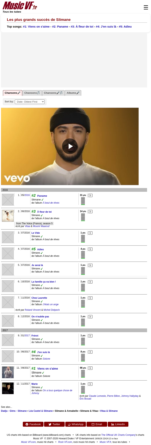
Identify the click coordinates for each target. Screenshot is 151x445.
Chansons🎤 (12, 92)
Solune (46, 358)
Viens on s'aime (47, 368)
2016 (27, 195)
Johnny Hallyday (129, 396)
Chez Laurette (39, 298)
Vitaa (27, 226)
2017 (27, 335)
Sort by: (9, 101)
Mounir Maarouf (41, 226)
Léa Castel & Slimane (41, 411)
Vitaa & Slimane (109, 411)
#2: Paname (60, 26)
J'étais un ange (51, 304)
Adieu (40, 249)
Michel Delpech (52, 310)
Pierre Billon (113, 396)
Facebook (33, 424)
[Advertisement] (74, 59)
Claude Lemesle (97, 396)
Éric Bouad (85, 398)
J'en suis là (43, 352)
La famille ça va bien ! (43, 281)
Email (96, 424)
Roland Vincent (33, 310)
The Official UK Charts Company (118, 435)
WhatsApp (76, 424)
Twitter (54, 424)
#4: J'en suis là (106, 26)
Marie (34, 384)
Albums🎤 (73, 92)
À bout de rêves (51, 202)
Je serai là (37, 265)
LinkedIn (118, 424)
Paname (42, 195)
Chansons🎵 (32, 92)
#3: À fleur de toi (82, 26)
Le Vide (35, 233)
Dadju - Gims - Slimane (14, 411)
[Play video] (70, 146)
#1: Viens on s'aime (36, 26)
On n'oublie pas (40, 316)
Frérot (34, 335)
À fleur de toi (44, 211)
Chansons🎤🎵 (53, 92)
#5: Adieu (125, 26)
